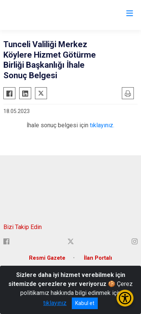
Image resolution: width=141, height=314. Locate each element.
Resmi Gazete (47, 258)
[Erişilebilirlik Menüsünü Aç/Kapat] (125, 298)
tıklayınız (55, 303)
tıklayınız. (102, 125)
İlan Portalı (98, 258)
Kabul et (84, 303)
